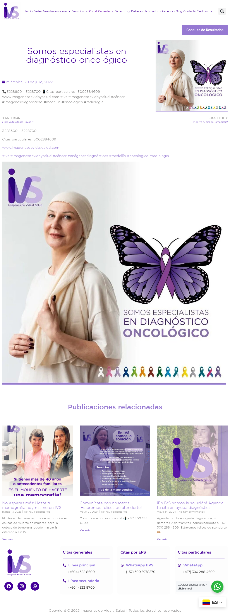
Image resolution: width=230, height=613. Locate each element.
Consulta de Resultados (204, 30)
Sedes (38, 11)
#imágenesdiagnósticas (87, 156)
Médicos (204, 11)
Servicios (80, 11)
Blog (179, 11)
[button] (222, 11)
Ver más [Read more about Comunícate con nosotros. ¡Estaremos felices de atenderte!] (85, 530)
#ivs (5, 156)
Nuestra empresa (56, 11)
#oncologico (137, 156)
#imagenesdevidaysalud (30, 156)
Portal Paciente (101, 11)
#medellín (117, 156)
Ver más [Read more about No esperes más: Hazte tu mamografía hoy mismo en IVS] (7, 539)
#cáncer (59, 156)
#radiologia (159, 156)
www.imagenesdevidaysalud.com (30, 147)
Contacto (189, 11)
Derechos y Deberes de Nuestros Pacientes (145, 11)
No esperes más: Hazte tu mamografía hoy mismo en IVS (32, 505)
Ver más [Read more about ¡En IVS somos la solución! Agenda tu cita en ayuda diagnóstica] (162, 539)
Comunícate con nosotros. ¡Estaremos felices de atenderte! (111, 505)
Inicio (29, 11)
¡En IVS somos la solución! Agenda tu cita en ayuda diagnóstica (190, 505)
